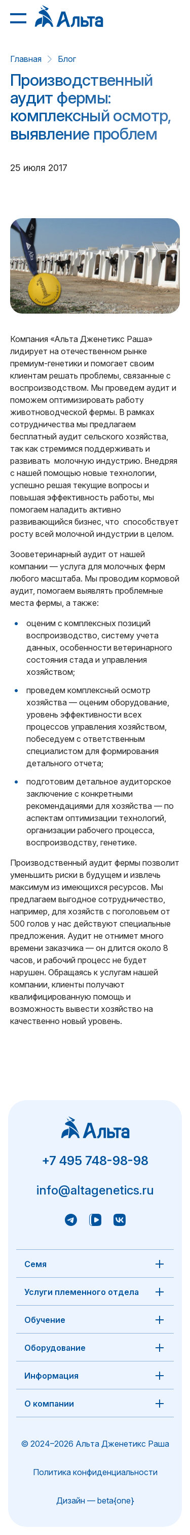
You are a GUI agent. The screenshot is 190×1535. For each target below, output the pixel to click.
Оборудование (55, 1348)
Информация (51, 1376)
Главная (26, 59)
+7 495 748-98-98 (95, 1160)
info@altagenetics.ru (95, 1190)
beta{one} (115, 1500)
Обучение (44, 1320)
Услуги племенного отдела (81, 1292)
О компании (49, 1403)
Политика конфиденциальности (95, 1472)
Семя (35, 1264)
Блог (67, 59)
